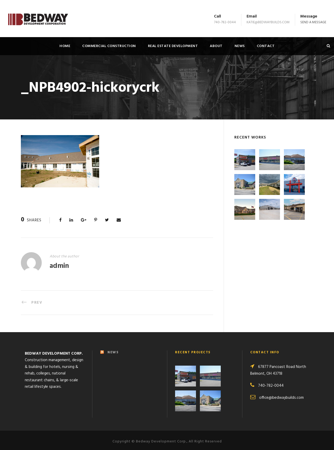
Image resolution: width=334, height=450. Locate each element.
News (240, 46)
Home (64, 46)
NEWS (113, 349)
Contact (266, 46)
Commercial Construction (109, 46)
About (216, 46)
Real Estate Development (173, 46)
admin (59, 266)
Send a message (313, 22)
